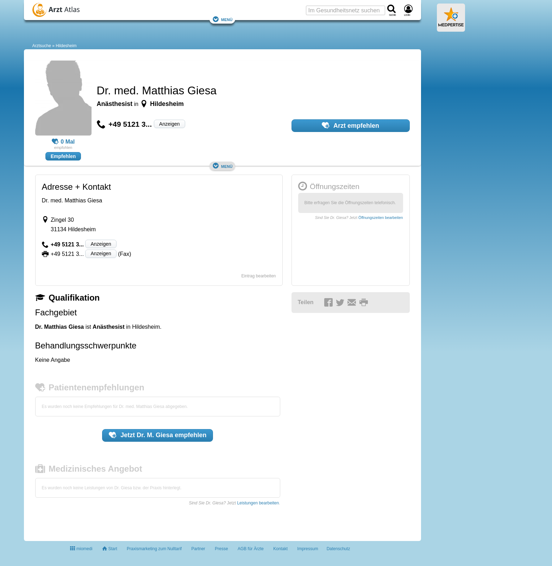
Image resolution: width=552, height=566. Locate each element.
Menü (222, 19)
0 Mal (63, 142)
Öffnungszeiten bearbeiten (380, 217)
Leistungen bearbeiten (258, 503)
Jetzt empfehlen (158, 435)
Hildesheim (66, 45)
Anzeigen (169, 124)
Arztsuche (41, 45)
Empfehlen (63, 156)
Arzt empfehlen (350, 125)
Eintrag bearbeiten (258, 275)
